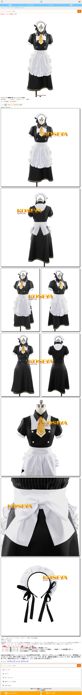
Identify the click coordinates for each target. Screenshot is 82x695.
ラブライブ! (9, 7)
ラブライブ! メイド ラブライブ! (17, 661)
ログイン (7, 673)
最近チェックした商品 (10, 681)
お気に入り (10, 104)
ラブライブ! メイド (19, 7)
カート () (7, 669)
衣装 (10, 5)
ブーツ (51, 5)
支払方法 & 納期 (18, 104)
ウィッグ (30, 5)
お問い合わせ (8, 685)
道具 (71, 5)
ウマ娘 (15, 14)
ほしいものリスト (9, 677)
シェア (3, 105)
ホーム (2, 7)
